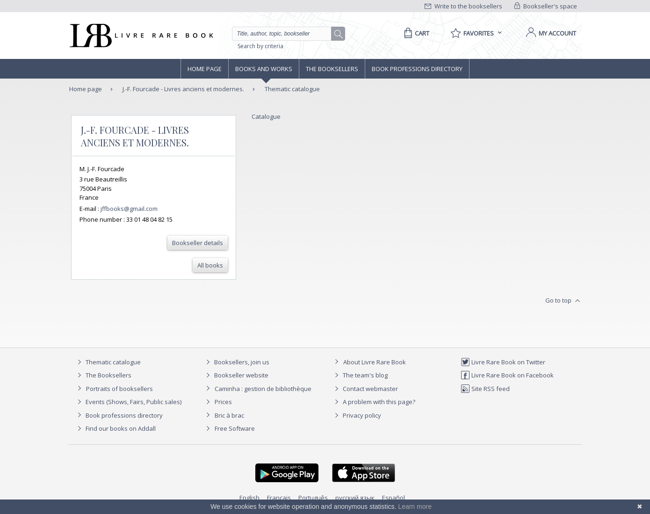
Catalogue (266, 116)
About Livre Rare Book (374, 362)
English (249, 497)
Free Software (235, 428)
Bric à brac (229, 415)
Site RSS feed (485, 388)
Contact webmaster (365, 388)
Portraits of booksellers (119, 388)
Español (393, 497)
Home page (205, 69)
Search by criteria (260, 46)
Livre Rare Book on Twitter (503, 362)
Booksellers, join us (236, 362)
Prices (223, 402)
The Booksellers (332, 69)
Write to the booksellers (463, 6)
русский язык (355, 497)
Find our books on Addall (115, 428)
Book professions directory (417, 69)
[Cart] (415, 33)
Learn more (415, 506)
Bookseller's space (545, 6)
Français (279, 497)
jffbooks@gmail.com (129, 208)
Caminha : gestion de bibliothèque (263, 388)
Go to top (563, 300)
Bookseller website (235, 375)
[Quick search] (285, 34)
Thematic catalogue (292, 89)
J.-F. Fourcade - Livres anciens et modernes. (182, 89)
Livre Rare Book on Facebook (507, 375)
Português (313, 497)
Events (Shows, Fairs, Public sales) (128, 401)
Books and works (263, 69)
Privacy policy (356, 415)
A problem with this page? (373, 401)
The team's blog (360, 375)
